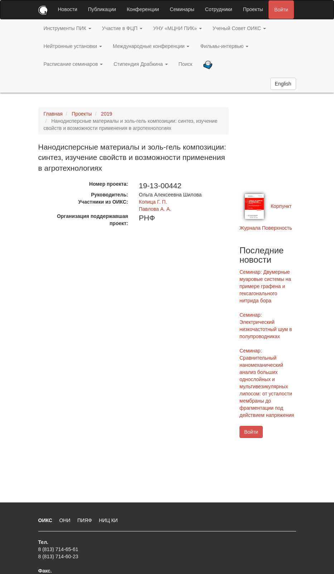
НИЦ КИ (108, 520)
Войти (281, 10)
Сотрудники (218, 9)
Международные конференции (151, 46)
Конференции (143, 9)
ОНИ (65, 520)
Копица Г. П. (153, 202)
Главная (53, 114)
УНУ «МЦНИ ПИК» (177, 28)
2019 (106, 114)
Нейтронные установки (73, 46)
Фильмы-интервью (224, 46)
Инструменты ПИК (67, 28)
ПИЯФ (85, 520)
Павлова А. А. (155, 209)
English (283, 84)
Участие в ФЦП (122, 28)
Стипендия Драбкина (140, 64)
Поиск (186, 64)
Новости (67, 9)
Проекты (253, 9)
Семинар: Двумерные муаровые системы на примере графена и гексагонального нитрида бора (265, 286)
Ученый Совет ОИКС (239, 28)
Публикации (102, 9)
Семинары (182, 9)
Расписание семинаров (73, 64)
